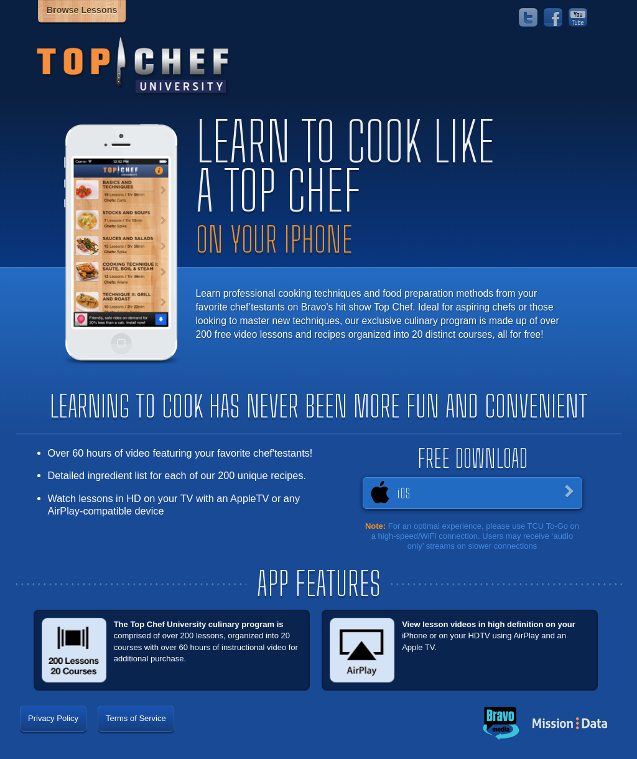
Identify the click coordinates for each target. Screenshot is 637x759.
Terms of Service (136, 718)
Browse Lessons (82, 10)
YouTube (578, 17)
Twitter (528, 17)
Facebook (553, 17)
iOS (404, 493)
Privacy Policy (53, 718)
